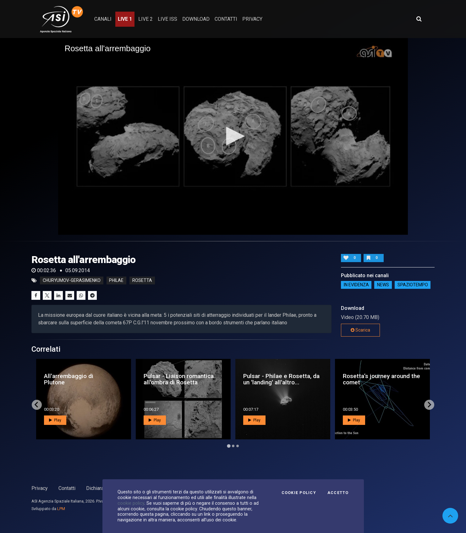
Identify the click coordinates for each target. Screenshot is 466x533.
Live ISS (167, 19)
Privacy (39, 488)
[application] (233, 136)
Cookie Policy (299, 493)
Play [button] (55, 420)
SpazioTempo (412, 284)
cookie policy (131, 503)
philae (116, 280)
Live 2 (145, 19)
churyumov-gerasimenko (72, 280)
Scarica (360, 329)
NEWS (383, 284)
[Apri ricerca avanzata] (419, 18)
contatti (226, 19)
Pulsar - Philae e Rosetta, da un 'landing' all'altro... (281, 379)
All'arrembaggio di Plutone (68, 379)
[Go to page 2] (233, 446)
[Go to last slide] (37, 405)
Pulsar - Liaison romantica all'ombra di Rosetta (179, 379)
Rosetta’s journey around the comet (381, 379)
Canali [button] (103, 19)
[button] (233, 136)
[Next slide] (429, 405)
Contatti (66, 488)
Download (196, 19)
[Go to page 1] (228, 446)
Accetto (338, 493)
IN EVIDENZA (356, 284)
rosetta (142, 280)
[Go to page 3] (237, 446)
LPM (61, 508)
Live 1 (125, 19)
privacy (252, 19)
